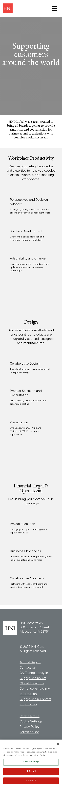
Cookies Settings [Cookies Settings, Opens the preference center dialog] (31, 762)
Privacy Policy (29, 726)
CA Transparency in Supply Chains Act (34, 675)
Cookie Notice (30, 716)
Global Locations (32, 683)
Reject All (31, 771)
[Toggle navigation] (54, 8)
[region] (31, 763)
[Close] (58, 744)
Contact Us (28, 667)
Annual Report (30, 662)
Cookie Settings (31, 721)
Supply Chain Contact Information (35, 701)
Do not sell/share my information (35, 691)
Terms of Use (29, 732)
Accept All (31, 781)
